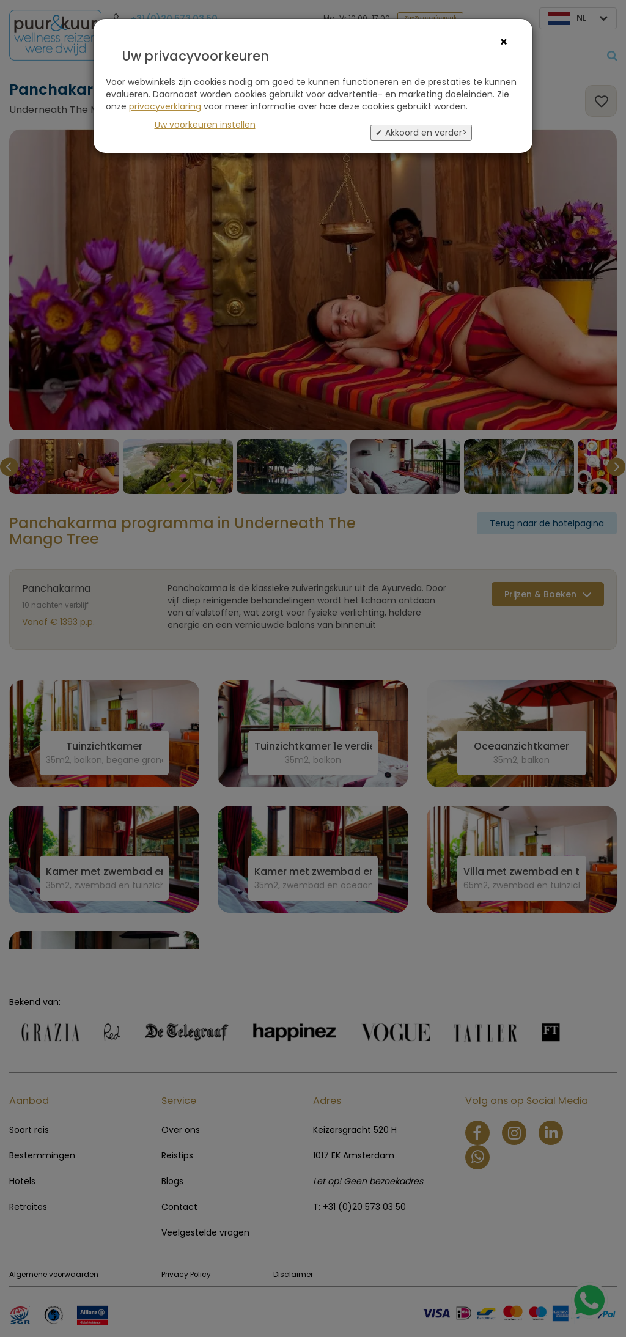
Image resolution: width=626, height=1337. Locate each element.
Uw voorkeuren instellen (205, 125)
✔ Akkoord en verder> (421, 133)
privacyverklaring (165, 106)
